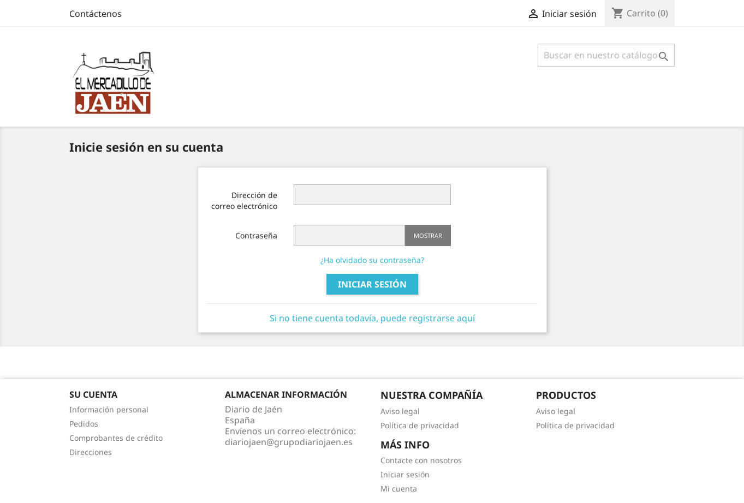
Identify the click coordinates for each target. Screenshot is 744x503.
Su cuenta (93, 394)
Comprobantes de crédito (116, 438)
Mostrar (428, 235)
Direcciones (90, 452)
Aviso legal (400, 411)
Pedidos (83, 423)
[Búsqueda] (606, 55)
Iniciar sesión (372, 284)
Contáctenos (95, 14)
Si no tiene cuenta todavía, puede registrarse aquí (372, 318)
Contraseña (256, 235)
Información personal (108, 409)
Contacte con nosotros (421, 460)
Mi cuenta (398, 488)
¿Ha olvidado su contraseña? (372, 260)
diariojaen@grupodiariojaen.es (289, 442)
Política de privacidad (419, 425)
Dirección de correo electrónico (244, 200)
